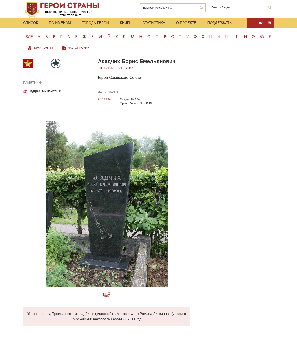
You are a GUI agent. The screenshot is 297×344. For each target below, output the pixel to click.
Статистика (154, 23)
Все (29, 37)
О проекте (186, 23)
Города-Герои (95, 23)
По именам (60, 23)
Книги (126, 23)
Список (30, 23)
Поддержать (219, 23)
